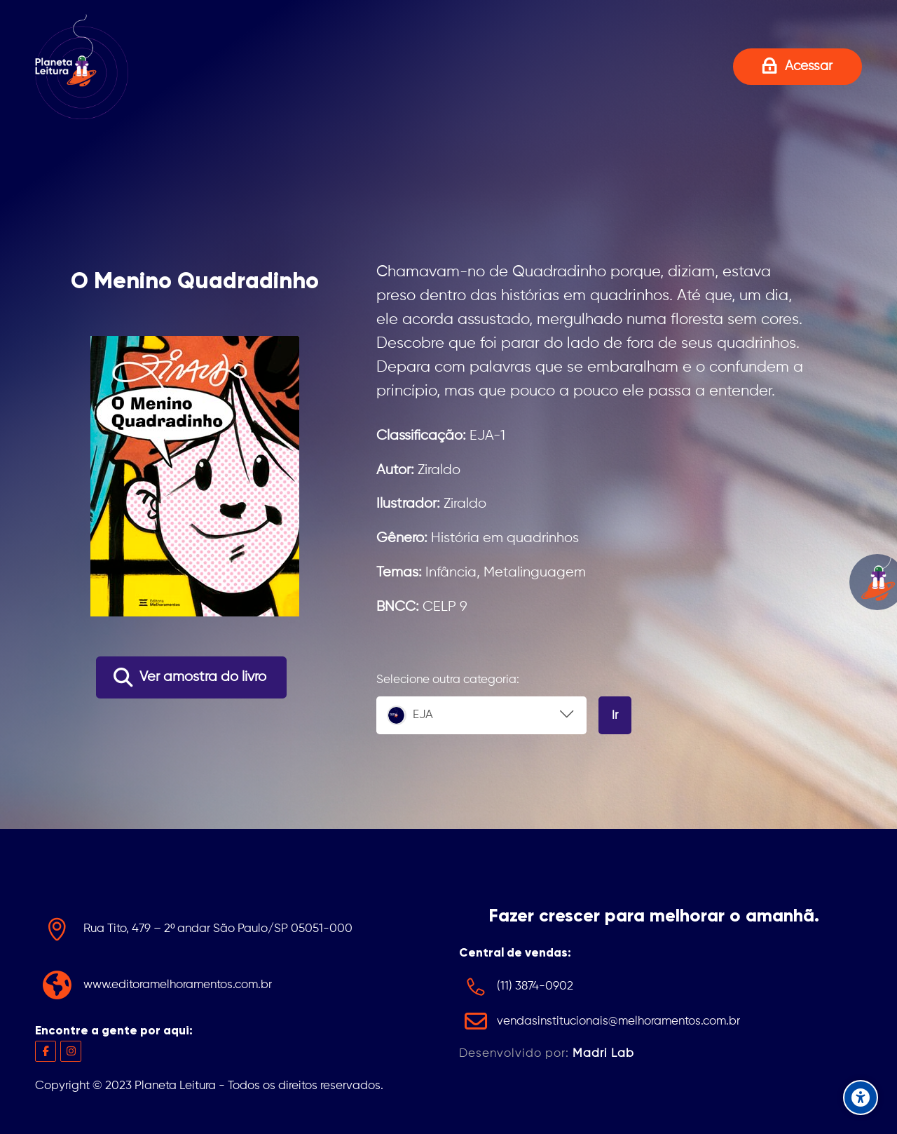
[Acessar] (797, 66)
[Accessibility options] (860, 1097)
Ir (615, 716)
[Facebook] (45, 1051)
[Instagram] (70, 1051)
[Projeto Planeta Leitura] (81, 66)
